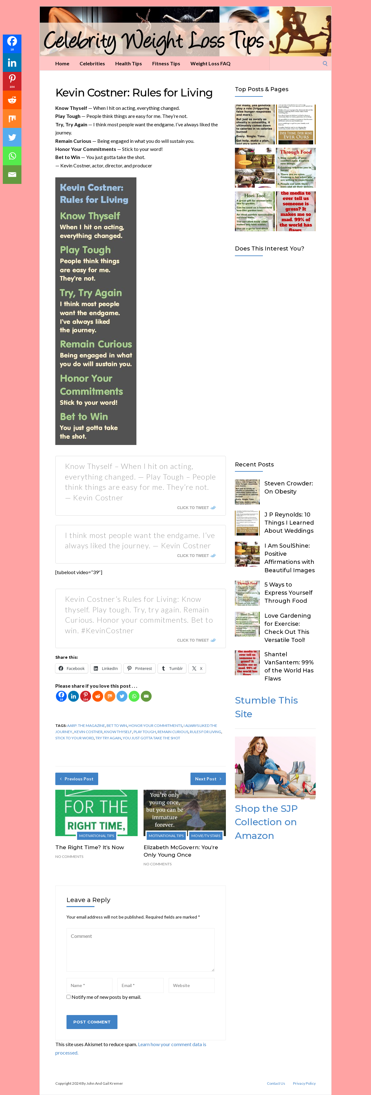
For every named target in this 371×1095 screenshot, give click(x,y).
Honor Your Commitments (155, 725)
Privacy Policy (304, 1083)
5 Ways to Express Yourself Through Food (288, 592)
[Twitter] (122, 696)
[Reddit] (97, 696)
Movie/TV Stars (205, 835)
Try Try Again (108, 738)
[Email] (146, 696)
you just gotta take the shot (151, 738)
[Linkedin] (73, 696)
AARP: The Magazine (86, 725)
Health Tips (128, 63)
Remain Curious (173, 731)
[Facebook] (61, 696)
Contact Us (276, 1083)
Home (62, 63)
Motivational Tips (96, 835)
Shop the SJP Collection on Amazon (266, 822)
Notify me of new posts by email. (106, 997)
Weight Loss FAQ (210, 63)
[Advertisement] (275, 357)
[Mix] (109, 696)
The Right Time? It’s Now (89, 847)
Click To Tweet (193, 508)
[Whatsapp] (134, 696)
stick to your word (74, 738)
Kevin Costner (88, 731)
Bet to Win (117, 725)
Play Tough (145, 731)
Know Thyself (118, 731)
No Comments (69, 856)
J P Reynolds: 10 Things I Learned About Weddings (289, 522)
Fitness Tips (166, 63)
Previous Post (77, 778)
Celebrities (92, 63)
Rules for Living (205, 731)
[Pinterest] (85, 696)
